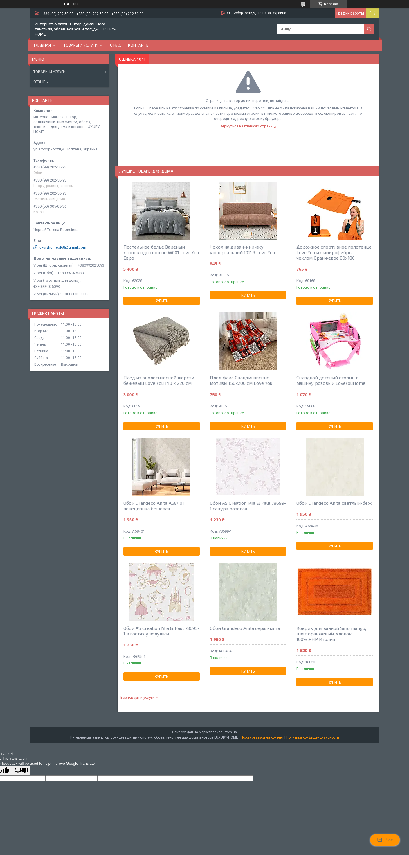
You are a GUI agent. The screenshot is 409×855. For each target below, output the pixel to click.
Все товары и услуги (137, 697)
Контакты (138, 45)
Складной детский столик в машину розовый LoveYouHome (330, 380)
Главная (42, 45)
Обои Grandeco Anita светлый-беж (334, 503)
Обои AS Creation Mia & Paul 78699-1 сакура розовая (248, 505)
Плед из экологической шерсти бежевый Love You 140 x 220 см (158, 380)
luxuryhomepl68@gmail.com (62, 247)
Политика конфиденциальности (312, 737)
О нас (115, 45)
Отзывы (41, 82)
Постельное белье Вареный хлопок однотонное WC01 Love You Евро (161, 252)
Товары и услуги (80, 45)
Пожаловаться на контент (262, 737)
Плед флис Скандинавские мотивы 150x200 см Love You (241, 380)
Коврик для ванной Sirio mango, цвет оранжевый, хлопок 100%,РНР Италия (331, 633)
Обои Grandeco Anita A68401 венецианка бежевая (153, 505)
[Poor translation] (21, 770)
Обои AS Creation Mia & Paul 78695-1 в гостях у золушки (161, 630)
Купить (161, 301)
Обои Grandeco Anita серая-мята (245, 628)
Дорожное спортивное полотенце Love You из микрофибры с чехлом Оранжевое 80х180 (334, 252)
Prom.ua (230, 732)
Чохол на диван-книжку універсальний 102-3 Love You (242, 249)
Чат (385, 840)
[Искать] (369, 29)
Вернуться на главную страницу (248, 126)
